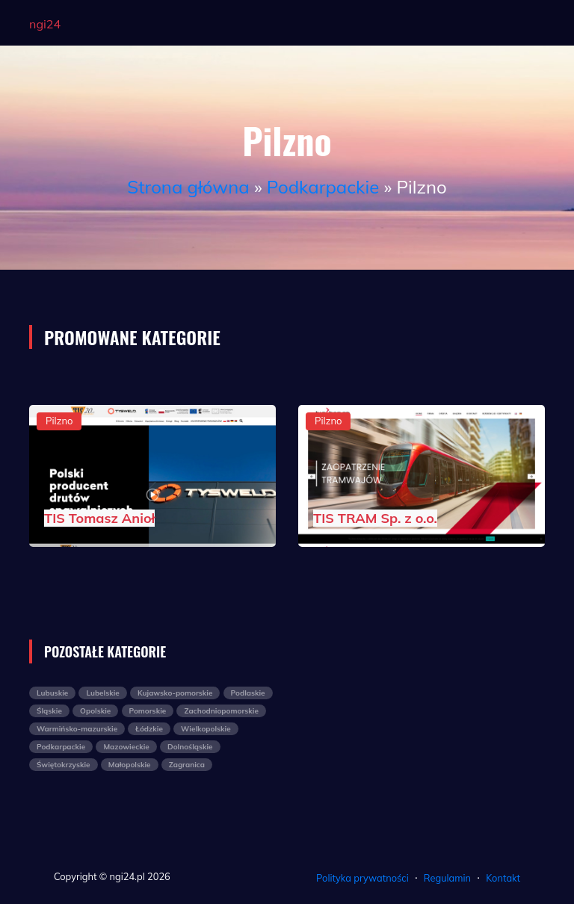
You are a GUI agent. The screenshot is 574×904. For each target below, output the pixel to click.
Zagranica (187, 765)
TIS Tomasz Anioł (99, 518)
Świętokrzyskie (63, 765)
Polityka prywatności (362, 878)
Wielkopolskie (206, 729)
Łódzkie (149, 729)
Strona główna (188, 187)
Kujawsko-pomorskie (175, 693)
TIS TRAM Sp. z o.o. (375, 518)
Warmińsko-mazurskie (77, 729)
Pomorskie (148, 711)
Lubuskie (52, 693)
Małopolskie (129, 765)
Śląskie (49, 711)
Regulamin (447, 878)
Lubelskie (102, 693)
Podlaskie (248, 693)
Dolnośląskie (190, 747)
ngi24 (45, 23)
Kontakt (503, 878)
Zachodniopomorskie (221, 711)
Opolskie (95, 711)
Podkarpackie (323, 187)
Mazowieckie (126, 747)
